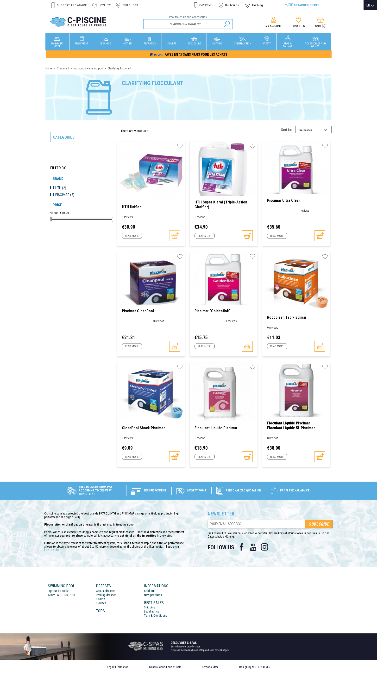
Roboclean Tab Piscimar (287, 317)
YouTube (253, 547)
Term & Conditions (155, 615)
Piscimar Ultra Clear (283, 200)
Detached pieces (307, 5)
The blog (257, 5)
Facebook (241, 547)
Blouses (101, 603)
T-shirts (100, 599)
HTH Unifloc (131, 207)
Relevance (315, 130)
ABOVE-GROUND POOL (62, 595)
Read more (132, 236)
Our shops (130, 5)
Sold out (149, 591)
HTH (60, 188)
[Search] (188, 24)
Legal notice (151, 611)
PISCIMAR (64, 195)
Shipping (149, 607)
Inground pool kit (58, 591)
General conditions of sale (165, 667)
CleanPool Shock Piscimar (143, 428)
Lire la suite (52, 550)
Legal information (117, 667)
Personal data (210, 667)
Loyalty (105, 5)
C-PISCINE (205, 5)
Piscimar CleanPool (138, 311)
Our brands (232, 5)
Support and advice (72, 5)
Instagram (264, 547)
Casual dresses (105, 591)
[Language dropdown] (370, 5)
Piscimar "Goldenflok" (212, 311)
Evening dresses (106, 595)
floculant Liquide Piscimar (216, 428)
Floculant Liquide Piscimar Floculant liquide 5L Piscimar (291, 425)
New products (153, 595)
